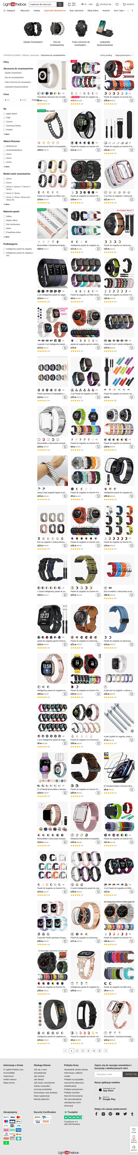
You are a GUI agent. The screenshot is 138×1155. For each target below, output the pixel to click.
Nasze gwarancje (42, 1096)
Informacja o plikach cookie (73, 1074)
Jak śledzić (39, 1079)
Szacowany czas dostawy (45, 1092)
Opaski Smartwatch (13, 73)
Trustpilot (71, 1112)
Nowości (106, 10)
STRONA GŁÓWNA (12, 55)
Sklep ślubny (92, 10)
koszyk (134, 1130)
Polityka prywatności (73, 1089)
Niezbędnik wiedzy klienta (76, 1069)
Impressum (8, 1076)
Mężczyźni (24, 10)
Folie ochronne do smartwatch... (18, 82)
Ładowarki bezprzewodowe (16, 87)
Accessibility (9, 1073)
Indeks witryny (9, 1079)
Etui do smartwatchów (14, 77)
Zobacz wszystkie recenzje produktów (43, 1087)
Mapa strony (9, 1083)
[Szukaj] (43, 4)
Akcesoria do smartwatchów (53, 55)
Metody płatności (41, 1099)
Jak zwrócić (39, 1076)
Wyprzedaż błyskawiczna (55, 10)
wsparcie (134, 1150)
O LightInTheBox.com (13, 1069)
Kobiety (37, 10)
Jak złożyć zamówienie (44, 1083)
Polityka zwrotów (72, 1092)
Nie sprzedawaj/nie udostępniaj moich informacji (73, 1102)
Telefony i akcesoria (31, 55)
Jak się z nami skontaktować (40, 1071)
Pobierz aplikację (134, 1141)
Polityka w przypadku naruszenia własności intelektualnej (74, 1082)
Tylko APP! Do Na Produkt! (75, 4)
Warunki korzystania (73, 1096)
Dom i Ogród (119, 10)
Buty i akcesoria (76, 10)
